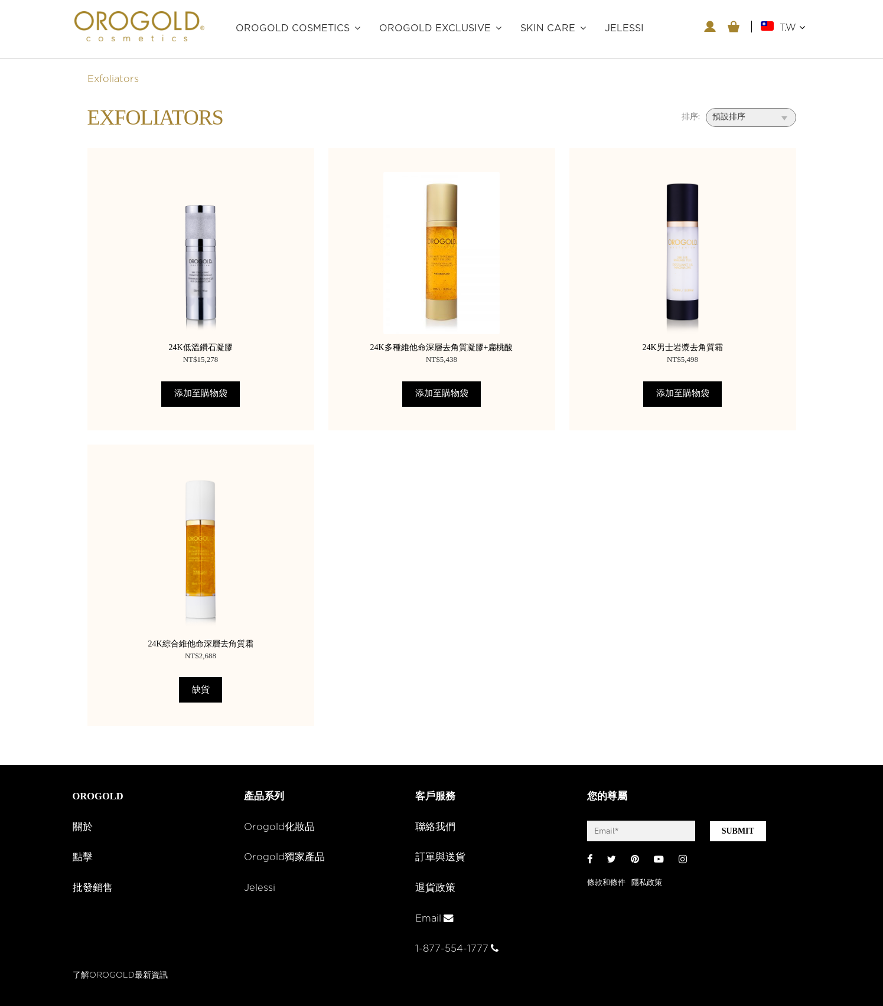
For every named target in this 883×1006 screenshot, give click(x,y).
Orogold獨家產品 (284, 857)
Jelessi (259, 888)
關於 (83, 827)
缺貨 (201, 689)
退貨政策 (435, 888)
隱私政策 (646, 883)
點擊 (83, 857)
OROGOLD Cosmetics (293, 28)
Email (434, 918)
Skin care (547, 28)
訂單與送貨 (440, 857)
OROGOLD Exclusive (435, 28)
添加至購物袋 (200, 393)
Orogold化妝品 (279, 827)
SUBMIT (738, 831)
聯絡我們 (435, 827)
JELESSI (624, 28)
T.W (792, 27)
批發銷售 (93, 888)
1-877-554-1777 (456, 948)
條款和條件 (606, 883)
